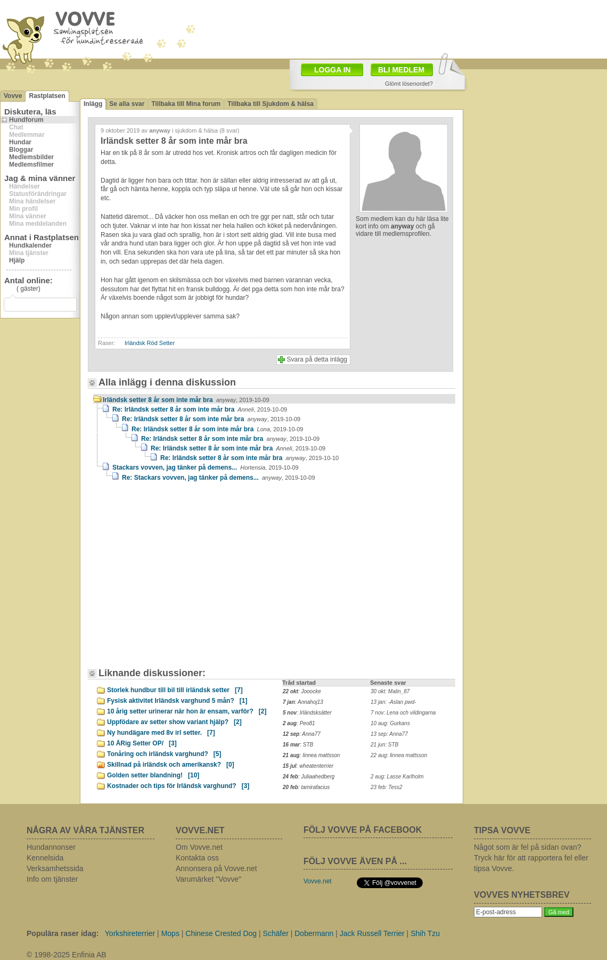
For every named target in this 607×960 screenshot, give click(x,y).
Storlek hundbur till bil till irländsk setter (175, 690)
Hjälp (16, 260)
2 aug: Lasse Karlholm (397, 777)
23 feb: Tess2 (387, 787)
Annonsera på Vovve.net (216, 868)
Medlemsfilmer (31, 164)
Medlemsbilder (31, 157)
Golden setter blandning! (153, 775)
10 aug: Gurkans (390, 723)
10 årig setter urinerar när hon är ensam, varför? (186, 711)
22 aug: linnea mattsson (399, 755)
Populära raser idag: (63, 933)
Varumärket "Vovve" (208, 879)
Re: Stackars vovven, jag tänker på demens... (218, 477)
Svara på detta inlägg (317, 359)
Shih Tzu (425, 933)
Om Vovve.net (199, 847)
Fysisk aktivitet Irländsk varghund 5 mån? (177, 700)
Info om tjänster (52, 879)
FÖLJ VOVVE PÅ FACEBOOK (363, 829)
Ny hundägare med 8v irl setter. (161, 732)
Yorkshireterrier (130, 933)
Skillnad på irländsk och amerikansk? (170, 764)
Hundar (20, 142)
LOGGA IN (332, 69)
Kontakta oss (197, 858)
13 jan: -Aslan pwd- (393, 702)
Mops (170, 933)
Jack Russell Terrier (372, 933)
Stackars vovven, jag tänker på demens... (205, 467)
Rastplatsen (47, 96)
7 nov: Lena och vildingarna (403, 713)
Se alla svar (126, 104)
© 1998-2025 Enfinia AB (66, 954)
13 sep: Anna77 (389, 734)
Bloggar (21, 149)
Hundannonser (51, 847)
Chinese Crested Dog (221, 933)
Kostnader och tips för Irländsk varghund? (178, 786)
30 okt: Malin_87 (390, 691)
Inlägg (93, 104)
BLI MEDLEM (401, 69)
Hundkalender (30, 245)
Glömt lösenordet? (409, 83)
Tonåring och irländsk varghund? (164, 754)
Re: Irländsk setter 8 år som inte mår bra (199, 409)
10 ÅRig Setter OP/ (142, 743)
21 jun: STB (384, 745)
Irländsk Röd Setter (150, 343)
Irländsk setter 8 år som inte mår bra (186, 400)
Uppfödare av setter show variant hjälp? (174, 722)
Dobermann (313, 933)
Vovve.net (318, 881)
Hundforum (26, 120)
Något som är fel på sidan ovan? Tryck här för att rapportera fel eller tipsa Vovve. (531, 858)
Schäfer (276, 933)
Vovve (13, 96)
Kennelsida (45, 858)
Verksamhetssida (55, 868)
